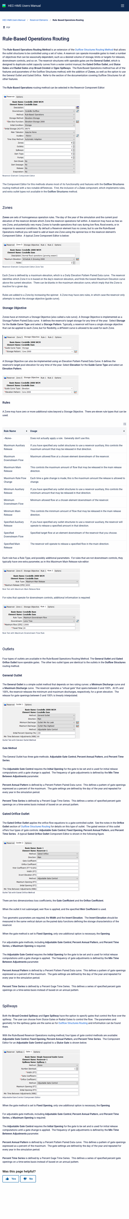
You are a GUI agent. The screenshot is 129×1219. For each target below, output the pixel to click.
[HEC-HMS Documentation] (4, 5)
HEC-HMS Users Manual (24, 6)
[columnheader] (16, 431)
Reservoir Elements (39, 20)
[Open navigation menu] (122, 5)
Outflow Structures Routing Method (94, 49)
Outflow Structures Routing (35, 826)
